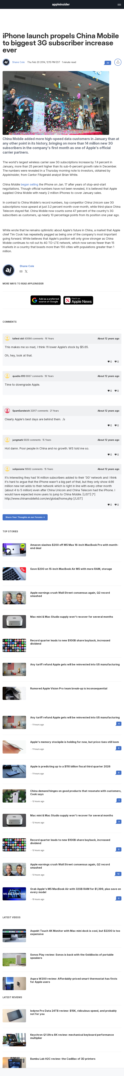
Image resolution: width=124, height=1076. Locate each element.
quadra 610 (19, 376)
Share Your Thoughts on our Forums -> (25, 517)
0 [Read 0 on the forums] (118, 748)
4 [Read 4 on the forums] (118, 723)
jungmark (18, 439)
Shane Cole (18, 62)
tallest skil (18, 338)
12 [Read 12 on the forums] (118, 874)
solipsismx (18, 469)
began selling (30, 184)
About (108, 338)
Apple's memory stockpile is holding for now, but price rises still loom (74, 742)
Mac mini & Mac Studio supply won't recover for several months (71, 815)
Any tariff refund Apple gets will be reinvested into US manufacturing (75, 717)
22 (108, 63)
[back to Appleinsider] (61, 5)
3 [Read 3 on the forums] (118, 821)
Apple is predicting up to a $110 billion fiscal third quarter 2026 (70, 766)
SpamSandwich (21, 410)
